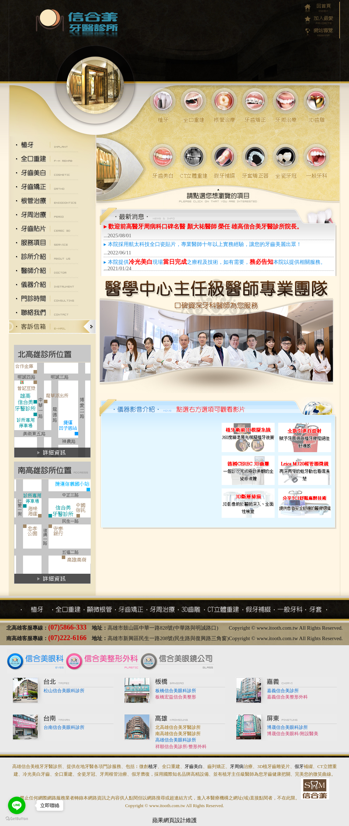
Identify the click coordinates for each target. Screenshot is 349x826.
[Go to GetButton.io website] (17, 819)
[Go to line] (16, 805)
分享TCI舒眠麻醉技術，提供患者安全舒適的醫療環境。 (276, 470)
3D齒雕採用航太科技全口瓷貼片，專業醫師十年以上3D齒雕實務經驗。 (160, 468)
